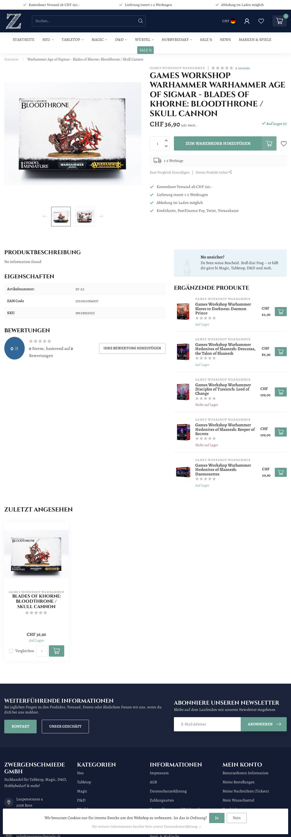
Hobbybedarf (175, 39)
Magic (98, 39)
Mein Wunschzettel (238, 800)
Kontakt (20, 726)
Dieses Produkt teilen (214, 172)
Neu (46, 39)
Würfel (142, 39)
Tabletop (71, 39)
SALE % (145, 50)
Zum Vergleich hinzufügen (170, 172)
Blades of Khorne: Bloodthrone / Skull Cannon (36, 602)
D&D (119, 39)
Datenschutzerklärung (168, 791)
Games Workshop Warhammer (177, 68)
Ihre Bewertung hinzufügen (132, 348)
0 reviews (242, 68)
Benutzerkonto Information (246, 773)
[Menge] (41, 651)
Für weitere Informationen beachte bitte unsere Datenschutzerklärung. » (146, 826)
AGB (153, 782)
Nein (237, 818)
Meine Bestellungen (239, 782)
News (225, 39)
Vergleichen (24, 651)
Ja (217, 818)
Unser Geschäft (65, 726)
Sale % (206, 39)
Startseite (23, 39)
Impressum (159, 773)
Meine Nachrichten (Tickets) (246, 791)
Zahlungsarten (162, 800)
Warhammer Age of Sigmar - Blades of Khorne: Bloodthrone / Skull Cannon (85, 59)
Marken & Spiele (255, 39)
